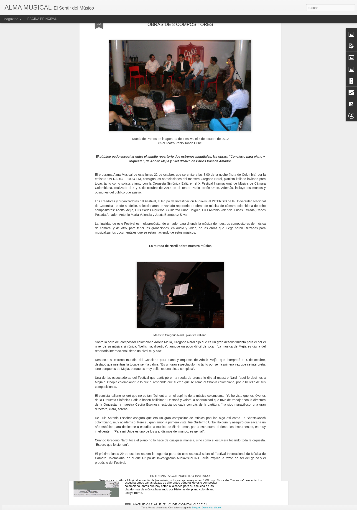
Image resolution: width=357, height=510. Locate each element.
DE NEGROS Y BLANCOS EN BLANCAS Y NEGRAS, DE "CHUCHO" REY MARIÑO (168, 403)
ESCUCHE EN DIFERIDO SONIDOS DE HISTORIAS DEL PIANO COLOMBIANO (176, 455)
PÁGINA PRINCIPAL (42, 19)
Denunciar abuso (211, 507)
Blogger (196, 507)
